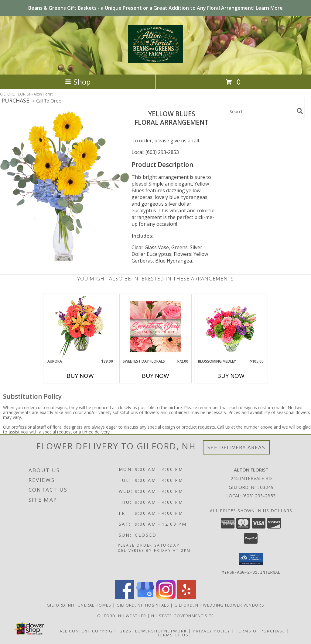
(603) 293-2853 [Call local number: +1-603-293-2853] (259, 496)
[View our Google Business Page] (145, 597)
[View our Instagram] (166, 597)
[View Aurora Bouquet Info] (80, 326)
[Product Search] (261, 111)
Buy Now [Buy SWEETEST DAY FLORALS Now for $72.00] (155, 376)
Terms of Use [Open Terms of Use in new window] (174, 634)
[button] (251, 559)
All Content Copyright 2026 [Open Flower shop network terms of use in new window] (95, 630)
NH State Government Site (182, 615)
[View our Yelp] (186, 597)
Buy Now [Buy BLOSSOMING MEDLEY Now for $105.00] (230, 376)
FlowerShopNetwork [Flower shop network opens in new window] (160, 630)
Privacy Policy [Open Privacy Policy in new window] (211, 630)
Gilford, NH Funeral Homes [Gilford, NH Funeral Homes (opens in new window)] (79, 604)
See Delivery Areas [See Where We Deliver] (236, 447)
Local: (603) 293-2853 (155, 152)
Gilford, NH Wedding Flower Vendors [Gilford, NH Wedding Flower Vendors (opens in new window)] (219, 604)
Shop (78, 82)
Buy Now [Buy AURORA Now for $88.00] (80, 376)
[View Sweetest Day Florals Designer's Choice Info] (155, 326)
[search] (300, 111)
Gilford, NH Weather (121, 615)
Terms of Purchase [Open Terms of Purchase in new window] (260, 630)
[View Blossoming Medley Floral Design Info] (231, 326)
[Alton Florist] (155, 59)
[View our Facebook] (124, 597)
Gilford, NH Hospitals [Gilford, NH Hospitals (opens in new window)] (143, 604)
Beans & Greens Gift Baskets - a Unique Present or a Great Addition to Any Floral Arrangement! (155, 8)
